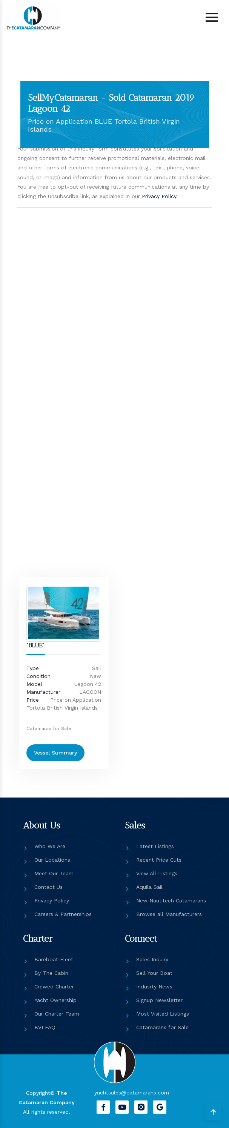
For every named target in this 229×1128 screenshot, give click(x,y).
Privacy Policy (159, 196)
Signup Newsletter (159, 1000)
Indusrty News (154, 987)
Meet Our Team (54, 873)
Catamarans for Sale (162, 1027)
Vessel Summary (55, 753)
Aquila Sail (149, 887)
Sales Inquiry (152, 959)
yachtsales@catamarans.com (131, 1093)
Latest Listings (155, 846)
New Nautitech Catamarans (171, 900)
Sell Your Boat (154, 973)
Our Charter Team (56, 1014)
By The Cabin (51, 973)
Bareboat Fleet (53, 959)
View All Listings (156, 873)
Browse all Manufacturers (169, 914)
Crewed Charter (54, 987)
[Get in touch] (80, 396)
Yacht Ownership (55, 1000)
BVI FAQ (44, 1027)
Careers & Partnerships (63, 914)
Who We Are (49, 846)
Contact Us (48, 887)
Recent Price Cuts (158, 860)
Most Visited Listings (162, 1014)
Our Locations (52, 860)
